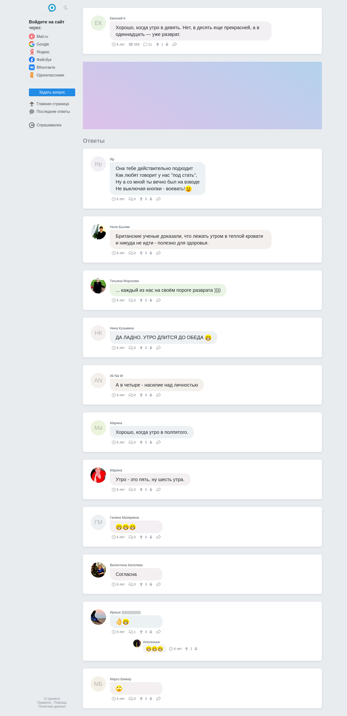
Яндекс (39, 52)
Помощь (60, 702)
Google (39, 44)
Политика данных (52, 706)
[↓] (166, 44)
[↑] (158, 44)
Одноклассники (46, 75)
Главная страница (49, 104)
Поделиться (175, 43)
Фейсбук (40, 59)
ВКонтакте (42, 67)
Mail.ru (38, 36)
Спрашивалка (45, 125)
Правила (44, 702)
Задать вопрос (52, 92)
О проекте (52, 699)
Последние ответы (49, 112)
